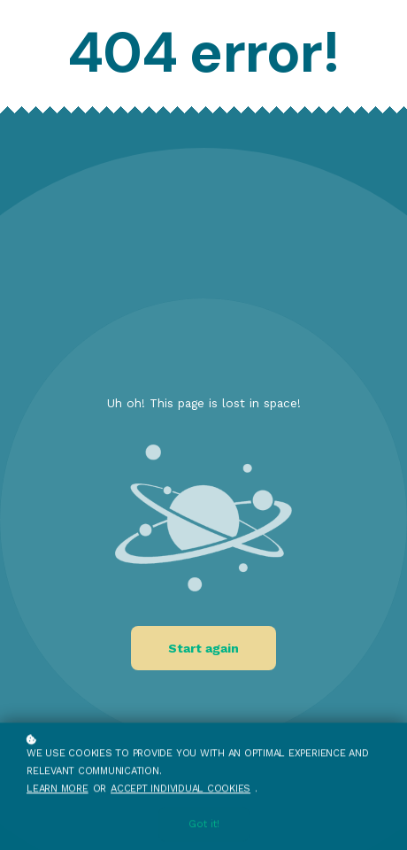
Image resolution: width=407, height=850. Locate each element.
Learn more (57, 789)
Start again (203, 648)
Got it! (203, 825)
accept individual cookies (180, 789)
